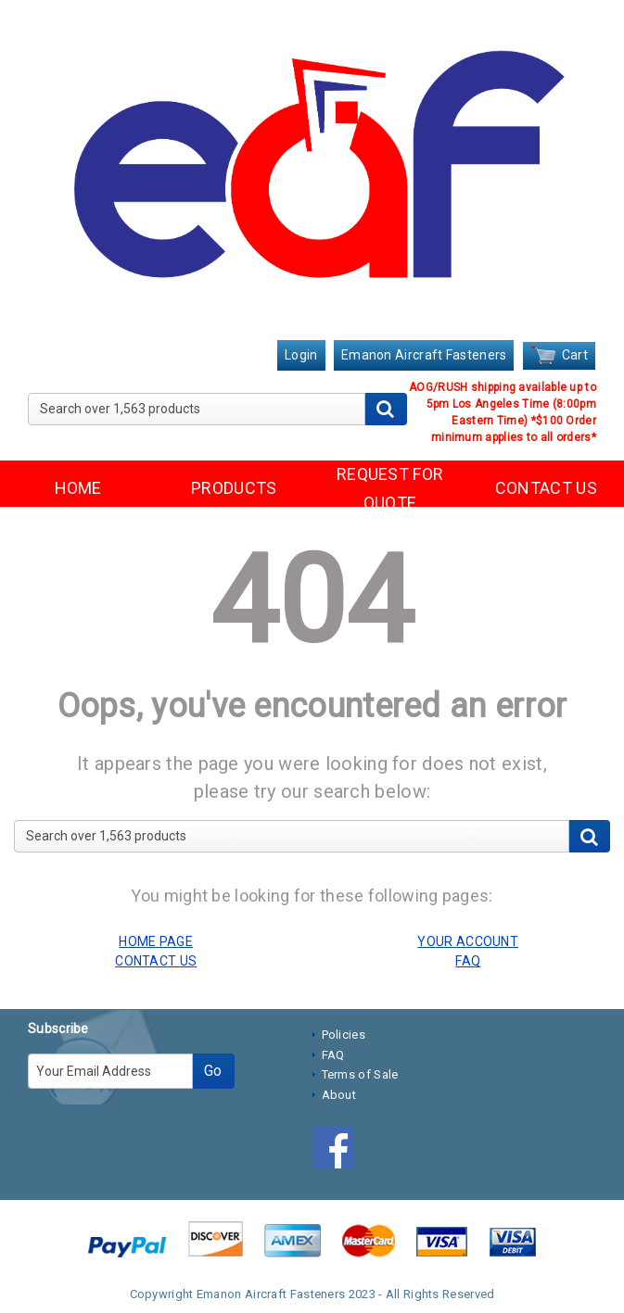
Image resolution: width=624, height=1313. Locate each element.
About (339, 1095)
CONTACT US (546, 488)
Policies (343, 1035)
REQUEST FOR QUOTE (390, 488)
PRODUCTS (233, 488)
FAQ (333, 1055)
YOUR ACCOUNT (467, 941)
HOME (78, 488)
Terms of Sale (360, 1074)
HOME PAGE (156, 941)
